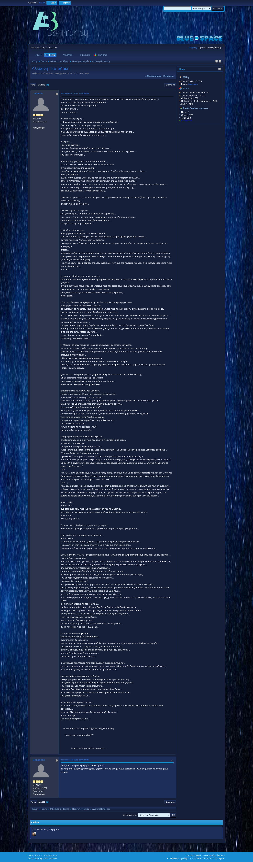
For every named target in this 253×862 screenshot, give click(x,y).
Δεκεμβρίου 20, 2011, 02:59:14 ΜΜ (75, 760)
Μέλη (186, 77)
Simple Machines (50, 855)
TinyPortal (189, 855)
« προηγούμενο (153, 76)
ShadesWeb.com (50, 859)
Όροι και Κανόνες (210, 855)
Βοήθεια (198, 855)
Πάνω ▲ (221, 855)
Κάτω (33, 85)
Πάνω (33, 802)
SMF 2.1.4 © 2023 (35, 855)
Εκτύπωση (170, 85)
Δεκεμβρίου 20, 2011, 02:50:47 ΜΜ (75, 93)
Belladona (39, 759)
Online (35, 822)
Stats (182, 69)
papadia (38, 93)
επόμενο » (169, 76)
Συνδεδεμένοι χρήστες (196, 108)
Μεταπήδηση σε (130, 815)
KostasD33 (186, 120)
